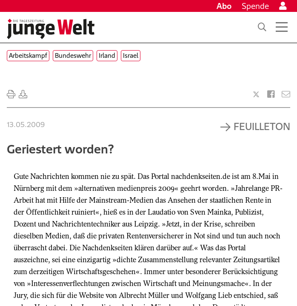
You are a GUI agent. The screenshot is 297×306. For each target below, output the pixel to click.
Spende (255, 6)
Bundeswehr (73, 55)
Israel (130, 55)
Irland (107, 55)
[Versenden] (286, 94)
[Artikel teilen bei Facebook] (271, 94)
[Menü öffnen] (281, 27)
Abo (224, 6)
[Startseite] (50, 29)
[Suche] (262, 27)
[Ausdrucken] (11, 94)
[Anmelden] (283, 6)
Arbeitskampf (28, 55)
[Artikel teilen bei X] (256, 94)
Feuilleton (262, 126)
